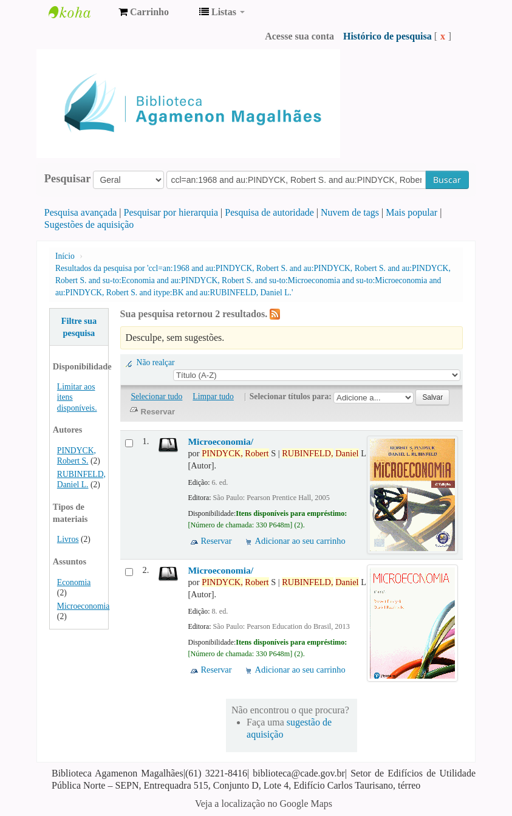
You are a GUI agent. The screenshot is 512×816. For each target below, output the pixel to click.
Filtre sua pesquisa (79, 327)
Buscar (447, 179)
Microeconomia (83, 606)
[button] (143, 12)
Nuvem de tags (350, 212)
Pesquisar (67, 179)
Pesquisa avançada (80, 212)
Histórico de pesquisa (387, 36)
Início (65, 256)
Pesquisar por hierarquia (171, 212)
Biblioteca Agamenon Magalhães (79, 12)
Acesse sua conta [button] (299, 36)
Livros (68, 539)
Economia (73, 582)
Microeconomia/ (220, 441)
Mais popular (411, 212)
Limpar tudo (213, 396)
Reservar (215, 541)
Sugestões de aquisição (89, 224)
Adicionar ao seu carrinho (300, 541)
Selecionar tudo (156, 396)
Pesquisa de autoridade (269, 212)
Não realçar (156, 362)
